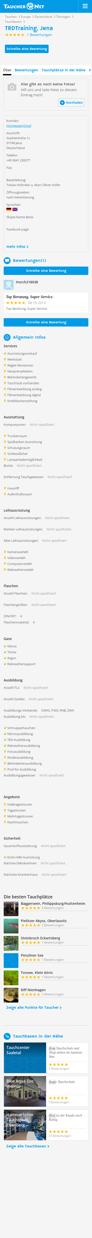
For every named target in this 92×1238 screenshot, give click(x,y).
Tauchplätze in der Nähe (63, 70)
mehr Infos (15, 246)
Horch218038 (27, 282)
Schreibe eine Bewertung (27, 49)
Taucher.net (24, 6)
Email (27, 125)
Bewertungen (26, 70)
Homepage (14, 125)
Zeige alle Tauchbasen (26, 1146)
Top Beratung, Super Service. (29, 297)
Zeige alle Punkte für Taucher (32, 1007)
